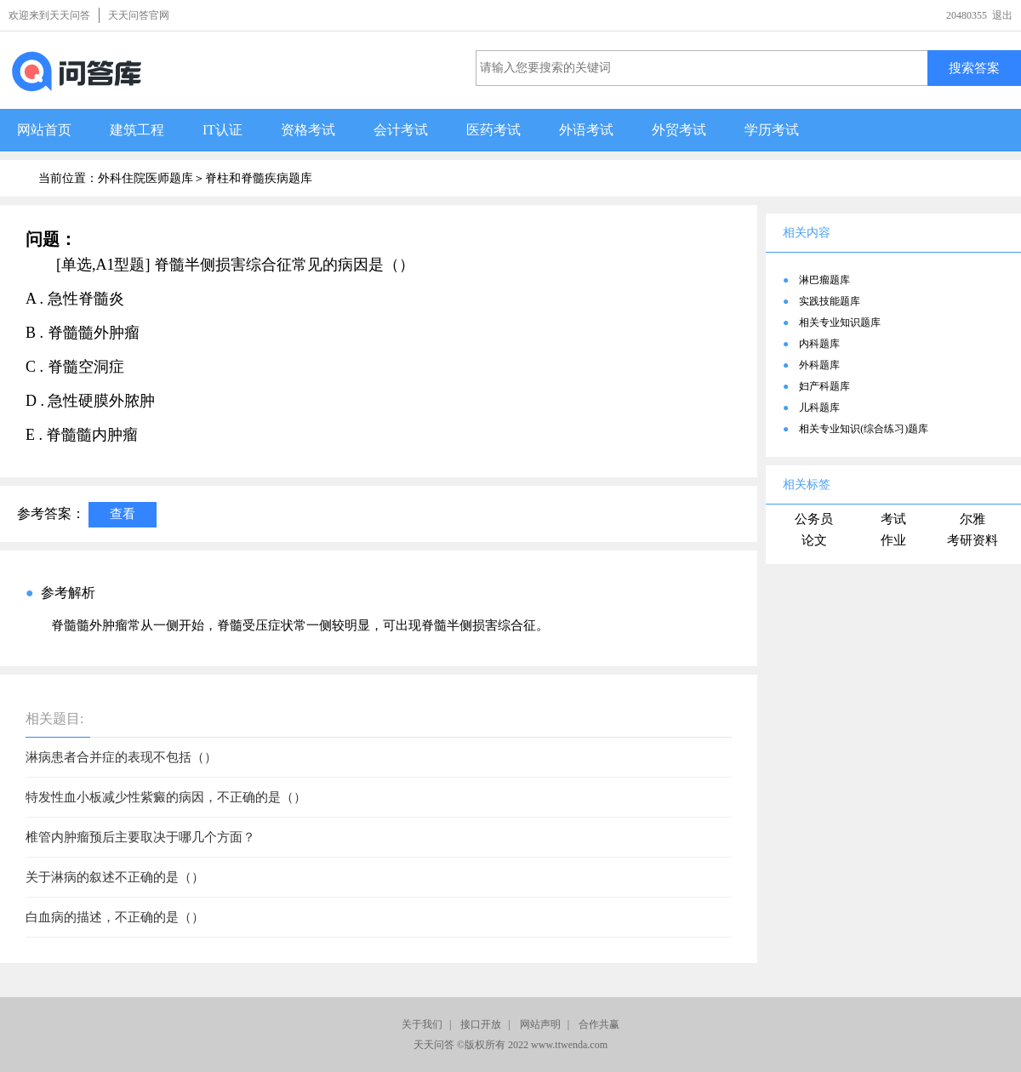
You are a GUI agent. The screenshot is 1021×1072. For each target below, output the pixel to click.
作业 (893, 540)
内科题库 (819, 344)
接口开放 (480, 1024)
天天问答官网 (138, 15)
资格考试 (308, 130)
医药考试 (493, 130)
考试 (893, 519)
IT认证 (222, 130)
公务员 (814, 519)
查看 (122, 513)
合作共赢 (599, 1024)
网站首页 (44, 130)
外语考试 (586, 130)
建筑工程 (137, 130)
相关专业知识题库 (840, 322)
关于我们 (422, 1024)
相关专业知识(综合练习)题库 (863, 429)
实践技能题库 (829, 301)
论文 (814, 540)
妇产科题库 (824, 386)
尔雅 (972, 519)
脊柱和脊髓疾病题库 (258, 178)
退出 (1002, 15)
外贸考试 (679, 130)
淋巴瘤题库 (824, 280)
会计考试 (401, 130)
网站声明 (540, 1024)
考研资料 (972, 540)
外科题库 (819, 365)
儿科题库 (819, 407)
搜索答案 (974, 67)
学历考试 (771, 130)
